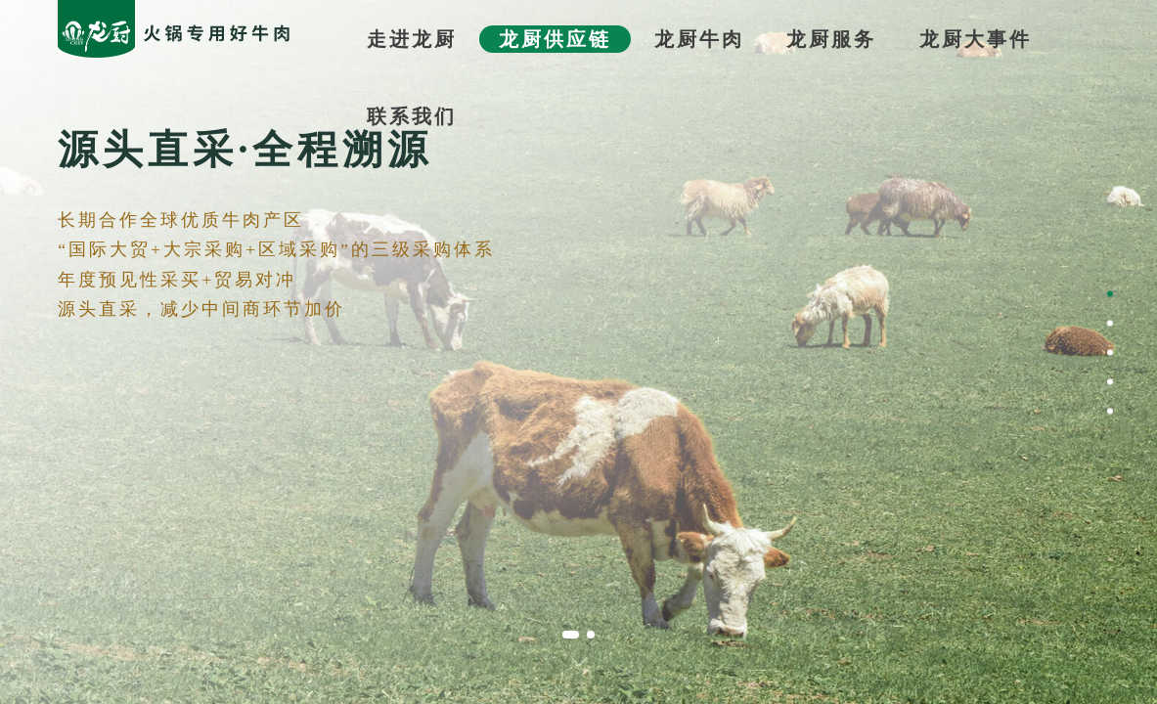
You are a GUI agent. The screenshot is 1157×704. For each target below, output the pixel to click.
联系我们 (412, 116)
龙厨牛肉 (699, 39)
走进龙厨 (412, 39)
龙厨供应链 (555, 39)
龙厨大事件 (975, 39)
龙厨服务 (831, 39)
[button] (571, 634)
